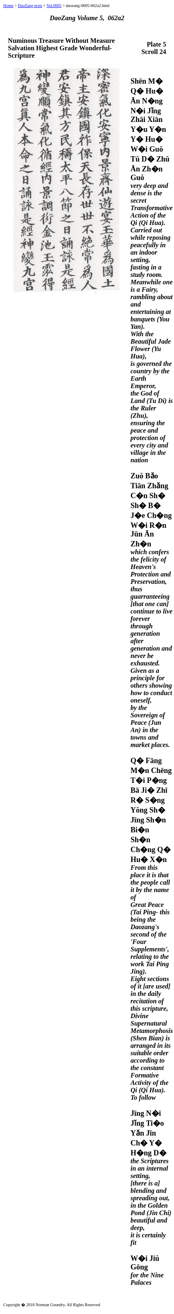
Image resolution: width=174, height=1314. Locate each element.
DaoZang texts (30, 5)
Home (8, 5)
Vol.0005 (53, 5)
